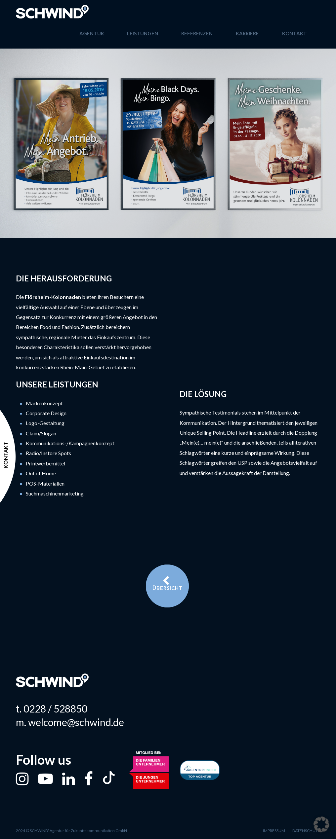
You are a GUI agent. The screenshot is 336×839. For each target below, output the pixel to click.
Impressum (274, 830)
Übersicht (167, 583)
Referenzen (197, 33)
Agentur (91, 33)
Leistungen (142, 33)
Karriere (247, 33)
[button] (321, 824)
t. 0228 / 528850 (51, 708)
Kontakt (294, 33)
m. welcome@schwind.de (70, 722)
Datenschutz (306, 830)
